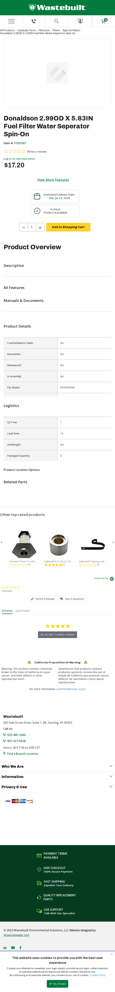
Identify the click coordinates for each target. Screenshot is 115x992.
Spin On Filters (71, 30)
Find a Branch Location (23, 754)
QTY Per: (12, 422)
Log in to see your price (19, 158)
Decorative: (14, 354)
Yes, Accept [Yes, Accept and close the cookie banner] (57, 983)
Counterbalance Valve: (20, 343)
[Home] (57, 8)
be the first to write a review (57, 634)
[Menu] (11, 21)
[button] (1, 542)
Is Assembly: (14, 376)
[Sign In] (80, 21)
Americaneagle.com (16, 935)
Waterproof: (14, 365)
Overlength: (14, 444)
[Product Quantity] (32, 227)
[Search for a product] (56, 21)
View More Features (53, 180)
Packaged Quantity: (18, 455)
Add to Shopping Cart (68, 227)
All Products (7, 30)
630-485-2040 (16, 735)
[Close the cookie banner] (112, 954)
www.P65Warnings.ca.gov (71, 689)
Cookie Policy (97, 975)
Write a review (36, 152)
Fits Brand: (13, 387)
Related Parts (15, 481)
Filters (56, 30)
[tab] (43, 599)
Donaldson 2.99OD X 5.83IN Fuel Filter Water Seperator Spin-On (37, 33)
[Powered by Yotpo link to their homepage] (104, 579)
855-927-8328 (16, 741)
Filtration (44, 30)
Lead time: (13, 433)
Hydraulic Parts (26, 30)
